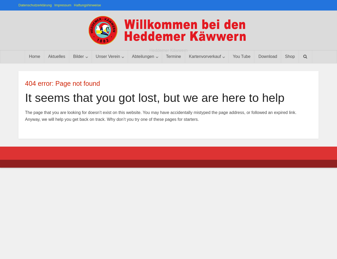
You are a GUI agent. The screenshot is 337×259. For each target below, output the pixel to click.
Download (267, 56)
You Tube (241, 56)
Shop (290, 56)
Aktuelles (56, 56)
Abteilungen (143, 56)
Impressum (62, 5)
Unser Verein (108, 56)
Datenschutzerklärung (35, 5)
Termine (173, 56)
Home (34, 56)
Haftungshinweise (87, 5)
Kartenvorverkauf (205, 56)
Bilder (78, 56)
